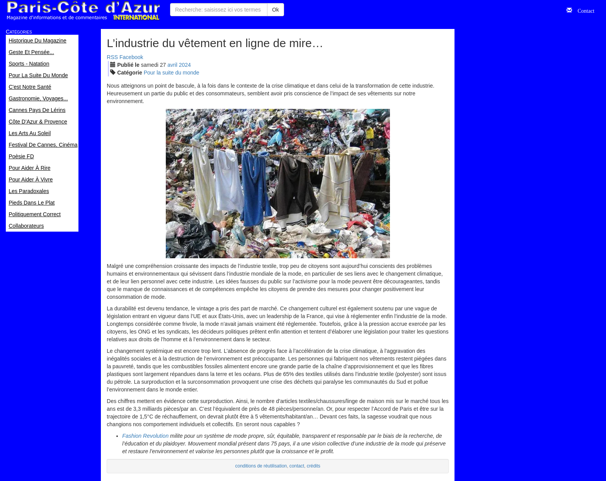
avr (172, 65)
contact (296, 466)
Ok (275, 10)
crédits (313, 466)
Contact (583, 10)
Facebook (131, 57)
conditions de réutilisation (261, 466)
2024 (185, 65)
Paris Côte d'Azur (83, 10)
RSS (112, 57)
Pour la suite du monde (171, 72)
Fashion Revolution (145, 436)
